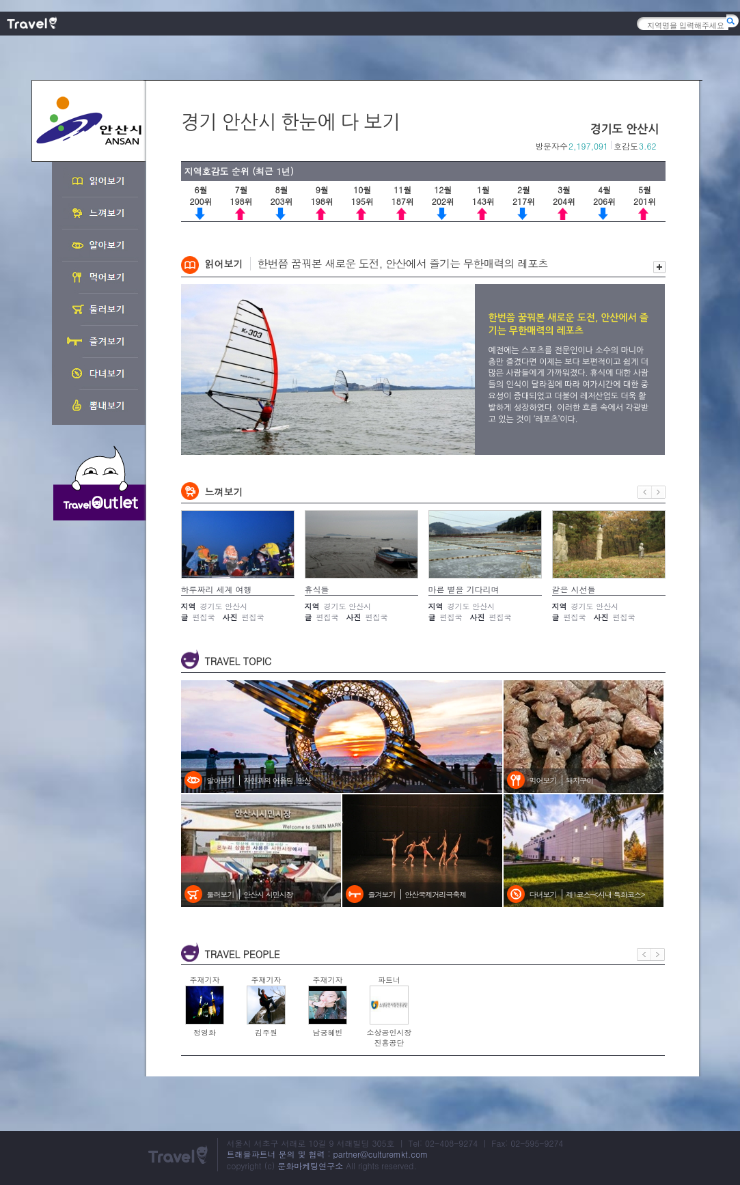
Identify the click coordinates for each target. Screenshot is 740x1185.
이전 (645, 492)
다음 (659, 492)
